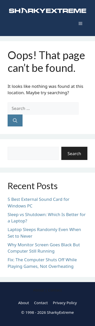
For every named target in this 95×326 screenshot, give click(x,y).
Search (74, 153)
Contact (41, 302)
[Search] (15, 121)
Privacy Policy (65, 302)
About (23, 302)
